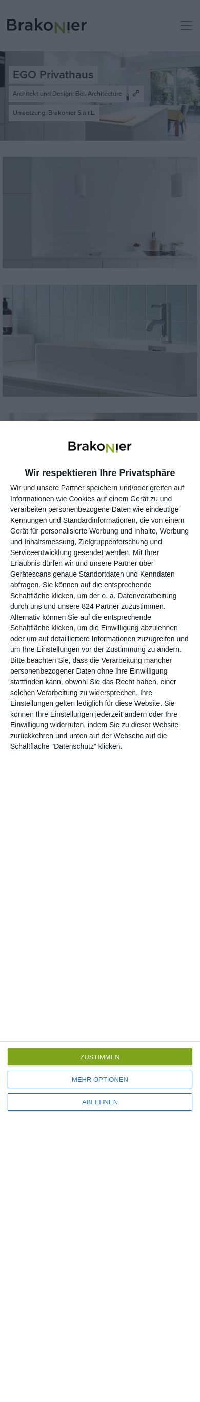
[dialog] (100, 911)
